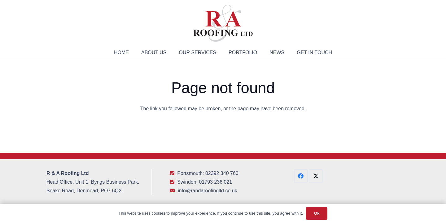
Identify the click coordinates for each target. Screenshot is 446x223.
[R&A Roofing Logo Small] (222, 23)
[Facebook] (301, 176)
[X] (316, 176)
